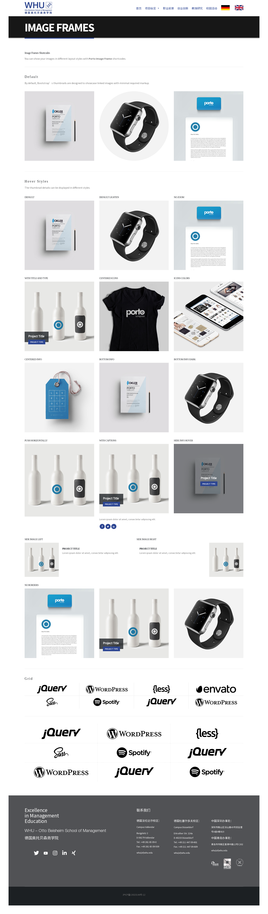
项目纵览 (152, 8)
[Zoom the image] (225, 7)
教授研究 (197, 8)
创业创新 (182, 8)
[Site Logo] (38, 8)
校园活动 (211, 8)
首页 (139, 8)
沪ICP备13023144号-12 (134, 894)
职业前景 (168, 8)
